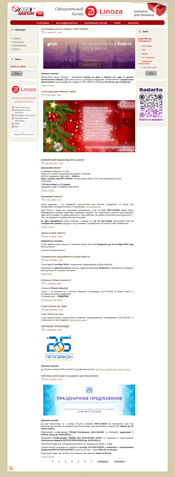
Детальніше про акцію (51, 300)
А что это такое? (148, 67)
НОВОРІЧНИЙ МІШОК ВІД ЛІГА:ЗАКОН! (62, 160)
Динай (143, 54)
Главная (17, 38)
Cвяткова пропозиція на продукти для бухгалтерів (69, 376)
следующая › (103, 461)
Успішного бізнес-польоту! (56, 280)
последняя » (119, 461)
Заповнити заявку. (78, 320)
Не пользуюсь (147, 57)
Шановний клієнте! (51, 196)
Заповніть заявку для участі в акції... (113, 369)
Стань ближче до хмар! (54, 306)
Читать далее (47, 85)
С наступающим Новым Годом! (58, 91)
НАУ (142, 50)
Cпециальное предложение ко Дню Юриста (65, 256)
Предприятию (19, 45)
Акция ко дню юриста (53, 233)
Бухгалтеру (18, 42)
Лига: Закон (145, 46)
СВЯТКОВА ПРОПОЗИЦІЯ (55, 326)
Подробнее (46, 274)
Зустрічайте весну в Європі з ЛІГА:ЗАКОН (64, 29)
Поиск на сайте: (18, 66)
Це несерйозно (93, 207)
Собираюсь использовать (145, 62)
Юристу (16, 49)
